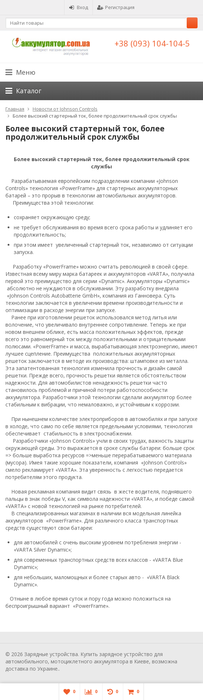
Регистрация (115, 7)
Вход (78, 7)
